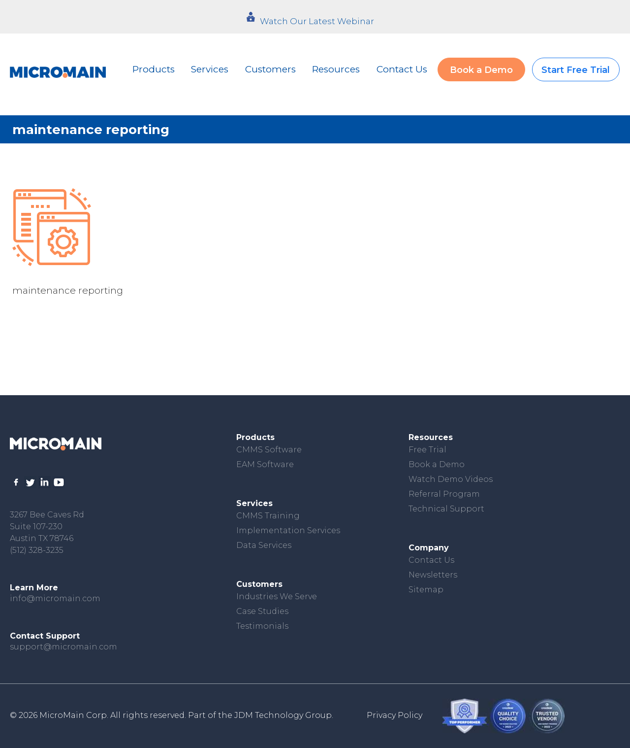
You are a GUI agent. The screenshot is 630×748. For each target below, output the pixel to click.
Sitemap (426, 589)
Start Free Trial (575, 70)
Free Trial (427, 449)
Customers (270, 69)
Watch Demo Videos (451, 479)
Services (209, 69)
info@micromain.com (55, 598)
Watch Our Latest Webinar (317, 21)
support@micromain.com (63, 646)
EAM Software (265, 464)
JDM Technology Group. (283, 715)
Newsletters (433, 574)
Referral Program (444, 494)
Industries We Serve (276, 596)
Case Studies (262, 611)
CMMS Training (268, 515)
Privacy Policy (394, 715)
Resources (336, 69)
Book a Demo (481, 70)
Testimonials (262, 626)
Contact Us (402, 69)
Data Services (263, 545)
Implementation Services (288, 530)
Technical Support (446, 508)
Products (153, 69)
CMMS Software (269, 449)
